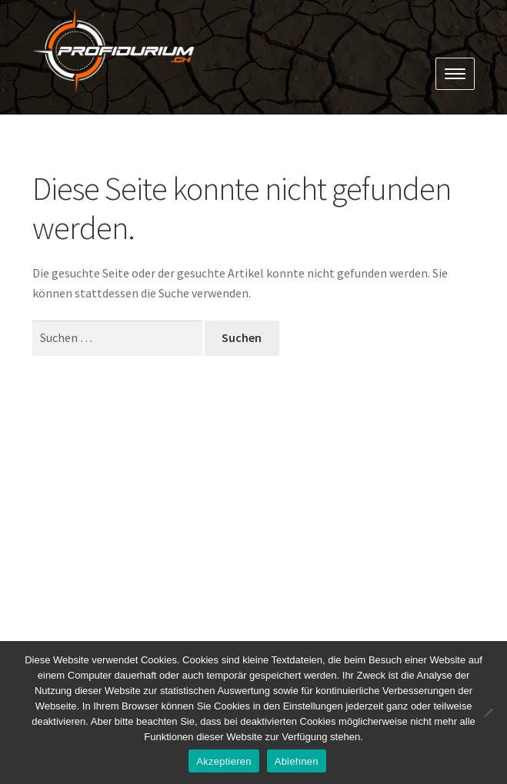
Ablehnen (297, 761)
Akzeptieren (223, 761)
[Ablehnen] (487, 712)
